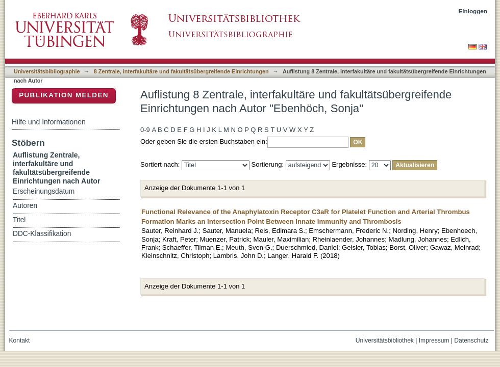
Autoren (25, 205)
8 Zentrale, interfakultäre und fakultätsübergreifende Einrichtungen (181, 71)
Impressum (434, 340)
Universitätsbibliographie (47, 71)
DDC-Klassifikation (42, 234)
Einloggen (473, 11)
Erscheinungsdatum (43, 191)
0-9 (145, 130)
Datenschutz (471, 340)
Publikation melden (64, 95)
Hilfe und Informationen (49, 122)
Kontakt (19, 340)
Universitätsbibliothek (385, 340)
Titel (19, 220)
